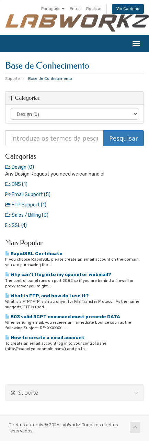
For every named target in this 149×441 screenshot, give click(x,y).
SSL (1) (16, 225)
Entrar (75, 9)
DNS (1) (16, 184)
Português (53, 9)
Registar (94, 9)
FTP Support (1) (25, 205)
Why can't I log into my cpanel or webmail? (58, 274)
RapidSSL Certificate (33, 253)
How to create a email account (44, 337)
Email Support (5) (27, 195)
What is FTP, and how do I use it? (47, 295)
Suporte (12, 78)
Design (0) (19, 167)
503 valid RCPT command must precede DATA (62, 316)
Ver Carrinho (127, 9)
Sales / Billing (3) (26, 215)
